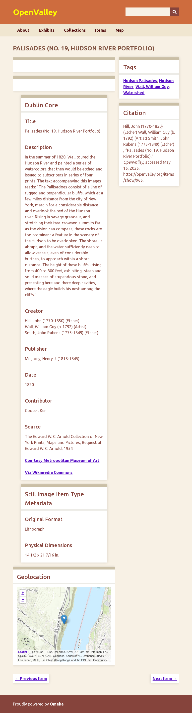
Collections (75, 30)
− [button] (22, 600)
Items (100, 30)
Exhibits (47, 30)
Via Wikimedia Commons (48, 472)
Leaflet (22, 651)
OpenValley (35, 11)
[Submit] (174, 11)
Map (120, 30)
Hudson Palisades (140, 80)
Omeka (57, 704)
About (23, 30)
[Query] (152, 11)
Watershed (133, 92)
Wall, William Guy (152, 86)
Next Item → (165, 678)
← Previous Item (31, 678)
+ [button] (22, 593)
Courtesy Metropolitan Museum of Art (62, 460)
